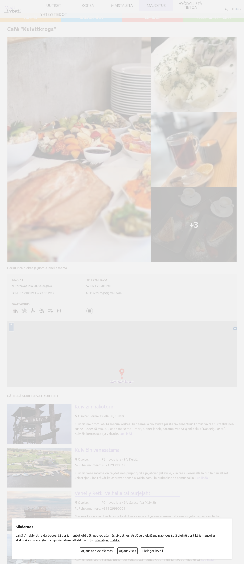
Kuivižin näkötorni (95, 406)
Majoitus (156, 5)
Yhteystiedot (53, 14)
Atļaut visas (127, 551)
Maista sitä (122, 5)
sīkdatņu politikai (107, 540)
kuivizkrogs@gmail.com (106, 293)
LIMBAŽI (152, 17)
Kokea (88, 5)
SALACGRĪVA (91, 17)
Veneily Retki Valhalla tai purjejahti (113, 493)
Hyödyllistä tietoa (190, 6)
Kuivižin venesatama (97, 450)
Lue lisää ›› (127, 433)
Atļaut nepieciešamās (97, 551)
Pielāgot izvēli (152, 551)
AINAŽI (30, 17)
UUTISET (53, 5)
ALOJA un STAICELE (214, 17)
